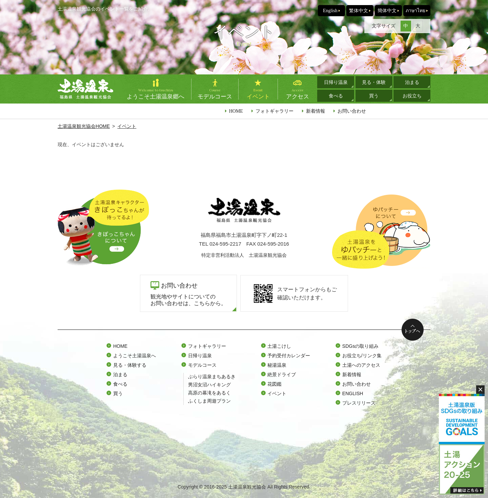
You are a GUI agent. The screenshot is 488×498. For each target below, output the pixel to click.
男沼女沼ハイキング (209, 384)
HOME (236, 111)
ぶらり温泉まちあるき (212, 376)
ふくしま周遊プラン (209, 401)
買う (374, 95)
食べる (336, 95)
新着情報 (315, 111)
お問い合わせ (352, 111)
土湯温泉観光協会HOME (84, 126)
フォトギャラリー (274, 111)
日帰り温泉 (336, 82)
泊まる (412, 82)
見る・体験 (374, 82)
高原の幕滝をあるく (209, 392)
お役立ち (412, 95)
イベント (126, 126)
